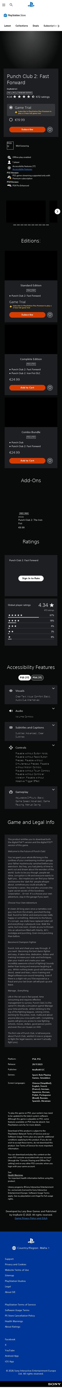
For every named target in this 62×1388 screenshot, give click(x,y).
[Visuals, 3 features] (31, 694)
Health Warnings (15, 1175)
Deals (36, 25)
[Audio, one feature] (31, 713)
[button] (22, 169)
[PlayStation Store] (15, 15)
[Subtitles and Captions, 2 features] (31, 731)
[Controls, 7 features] (31, 763)
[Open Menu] (3, 5)
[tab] (24, 677)
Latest (7, 25)
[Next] (57, 211)
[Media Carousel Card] (26, 211)
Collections (22, 25)
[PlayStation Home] (31, 4)
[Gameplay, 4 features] (31, 797)
